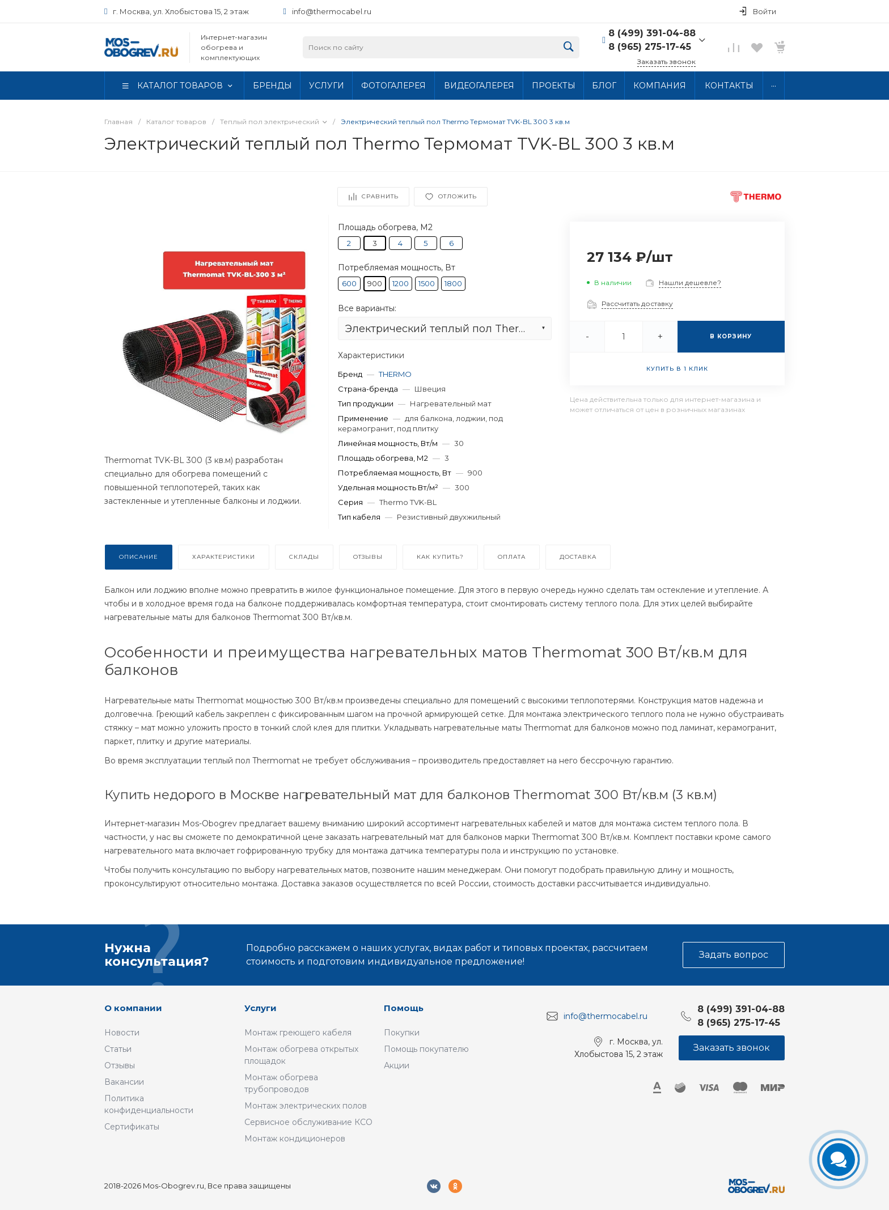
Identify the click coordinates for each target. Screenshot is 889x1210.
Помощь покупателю (426, 1049)
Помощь (404, 1008)
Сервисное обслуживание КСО (308, 1122)
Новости (121, 1033)
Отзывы (119, 1065)
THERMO (395, 374)
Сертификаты (131, 1127)
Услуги (260, 1008)
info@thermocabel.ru (331, 11)
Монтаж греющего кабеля (298, 1033)
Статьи (118, 1049)
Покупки (402, 1033)
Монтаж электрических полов (305, 1106)
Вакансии (124, 1082)
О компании (133, 1008)
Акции (396, 1065)
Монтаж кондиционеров (294, 1138)
